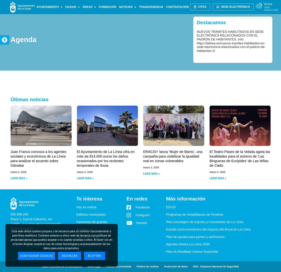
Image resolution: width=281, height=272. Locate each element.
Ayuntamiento (49, 7)
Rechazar (70, 256)
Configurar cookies (36, 256)
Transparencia (151, 6)
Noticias (127, 7)
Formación (107, 6)
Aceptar (94, 256)
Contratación (177, 6)
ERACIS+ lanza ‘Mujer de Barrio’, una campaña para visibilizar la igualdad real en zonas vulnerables (172, 156)
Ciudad (72, 7)
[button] (4, 40)
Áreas (89, 7)
